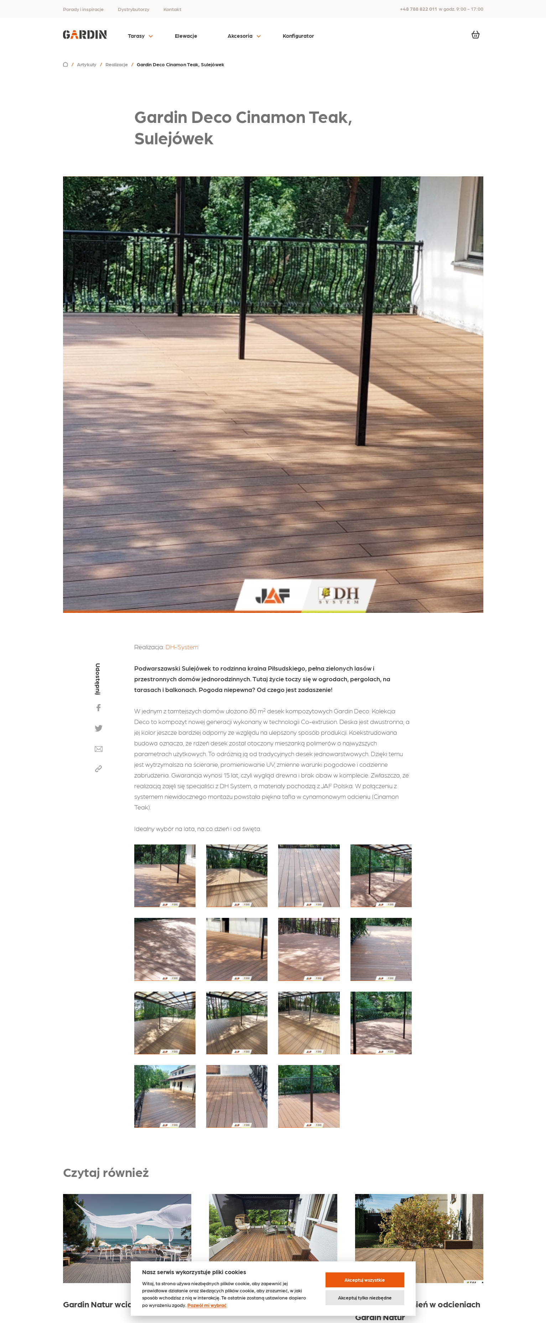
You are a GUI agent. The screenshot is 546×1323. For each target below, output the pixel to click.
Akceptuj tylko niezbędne (365, 1297)
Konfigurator (298, 35)
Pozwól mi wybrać (207, 1305)
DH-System (182, 646)
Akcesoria (240, 35)
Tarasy (136, 35)
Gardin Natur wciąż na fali (112, 1303)
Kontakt (172, 9)
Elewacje (186, 35)
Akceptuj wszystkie (364, 1279)
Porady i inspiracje (83, 9)
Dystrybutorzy (133, 9)
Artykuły (87, 64)
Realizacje (116, 64)
